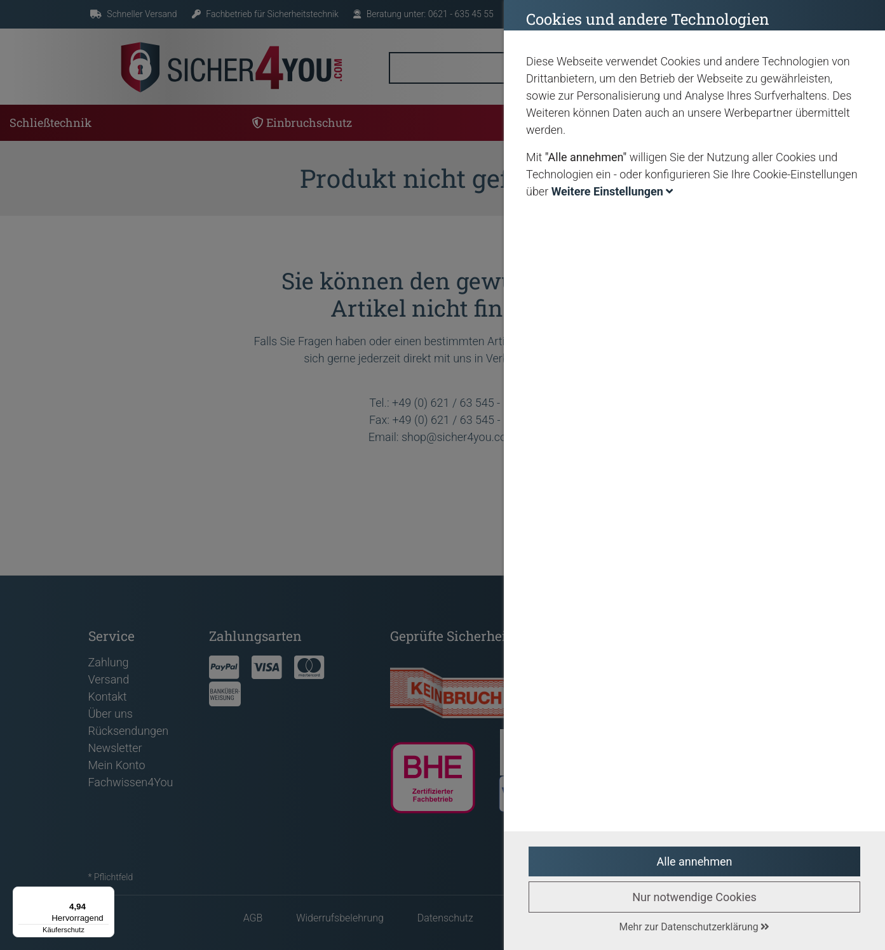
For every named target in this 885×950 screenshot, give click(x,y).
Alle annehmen (695, 861)
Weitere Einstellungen (612, 191)
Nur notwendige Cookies (694, 897)
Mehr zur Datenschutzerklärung (694, 927)
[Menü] (106, 894)
